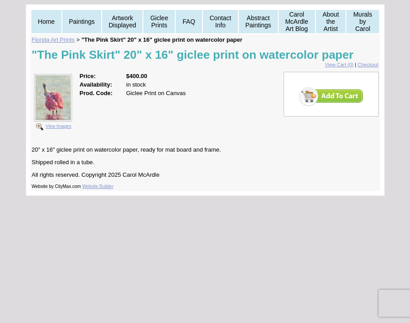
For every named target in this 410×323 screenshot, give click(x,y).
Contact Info (220, 21)
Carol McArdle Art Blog (296, 21)
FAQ (189, 21)
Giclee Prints (159, 21)
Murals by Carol (362, 21)
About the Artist (331, 21)
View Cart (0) (339, 64)
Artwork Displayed (122, 21)
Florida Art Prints (53, 39)
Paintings (82, 21)
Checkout (368, 64)
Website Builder (97, 186)
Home (46, 21)
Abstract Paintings (258, 21)
